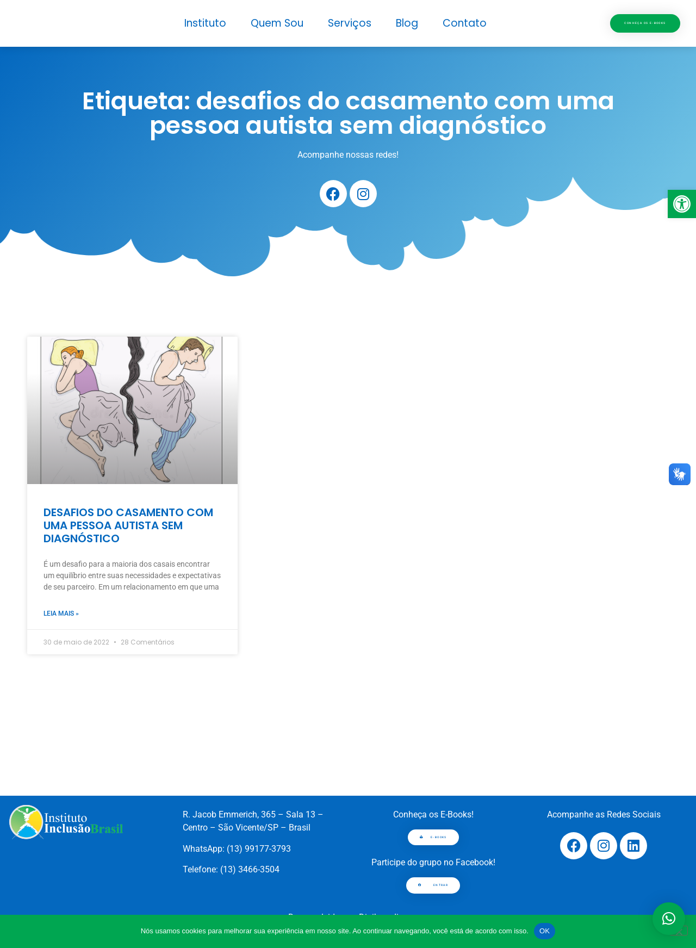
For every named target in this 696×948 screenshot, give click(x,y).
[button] (668, 918)
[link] (682, 204)
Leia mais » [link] (61, 613)
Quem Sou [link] (277, 23)
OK (544, 931)
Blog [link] (407, 23)
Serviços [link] (349, 23)
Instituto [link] (205, 23)
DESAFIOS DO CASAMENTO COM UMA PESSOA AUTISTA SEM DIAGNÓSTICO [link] (128, 525)
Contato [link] (465, 23)
